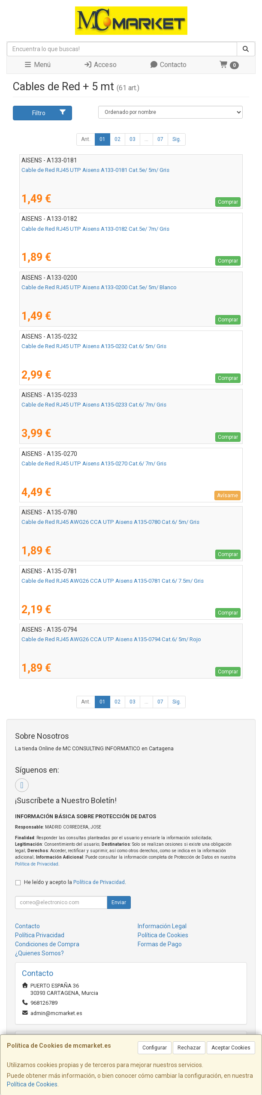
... (146, 139)
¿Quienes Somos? (39, 953)
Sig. (176, 139)
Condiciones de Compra (47, 944)
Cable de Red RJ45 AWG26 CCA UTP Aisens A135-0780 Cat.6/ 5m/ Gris (110, 522)
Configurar (154, 1048)
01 (102, 139)
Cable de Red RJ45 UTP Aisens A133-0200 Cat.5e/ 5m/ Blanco (99, 287)
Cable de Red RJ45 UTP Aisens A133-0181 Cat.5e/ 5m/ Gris (95, 170)
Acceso (100, 65)
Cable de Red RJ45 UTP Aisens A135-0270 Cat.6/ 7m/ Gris (93, 463)
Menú (37, 65)
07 (160, 139)
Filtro (49, 112)
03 (132, 139)
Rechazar (189, 1048)
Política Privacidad (39, 935)
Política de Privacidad (36, 864)
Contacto (168, 65)
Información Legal (162, 926)
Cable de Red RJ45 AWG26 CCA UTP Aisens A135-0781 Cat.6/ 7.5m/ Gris (112, 581)
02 (117, 139)
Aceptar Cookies (230, 1048)
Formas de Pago (160, 944)
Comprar (228, 202)
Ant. (85, 139)
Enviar (118, 902)
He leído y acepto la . (75, 882)
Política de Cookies (32, 1084)
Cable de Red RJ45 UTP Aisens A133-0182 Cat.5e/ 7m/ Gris (95, 229)
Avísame (227, 495)
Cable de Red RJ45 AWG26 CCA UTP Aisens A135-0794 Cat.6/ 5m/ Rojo (111, 639)
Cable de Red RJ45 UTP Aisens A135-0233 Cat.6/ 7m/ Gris (93, 404)
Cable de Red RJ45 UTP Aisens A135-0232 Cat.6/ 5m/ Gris (93, 346)
